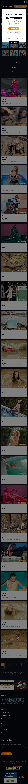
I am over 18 (14, 29)
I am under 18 (14, 32)
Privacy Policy (20, 39)
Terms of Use (11, 39)
